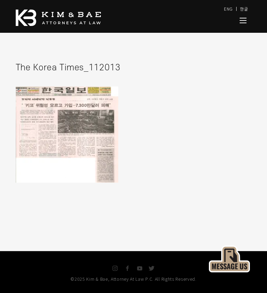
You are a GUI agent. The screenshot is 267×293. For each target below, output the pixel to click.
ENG (228, 9)
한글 (244, 9)
